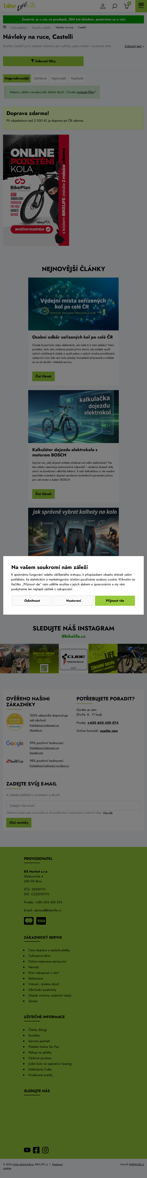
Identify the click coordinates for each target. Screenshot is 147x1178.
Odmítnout (32, 600)
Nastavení (73, 600)
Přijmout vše (115, 600)
